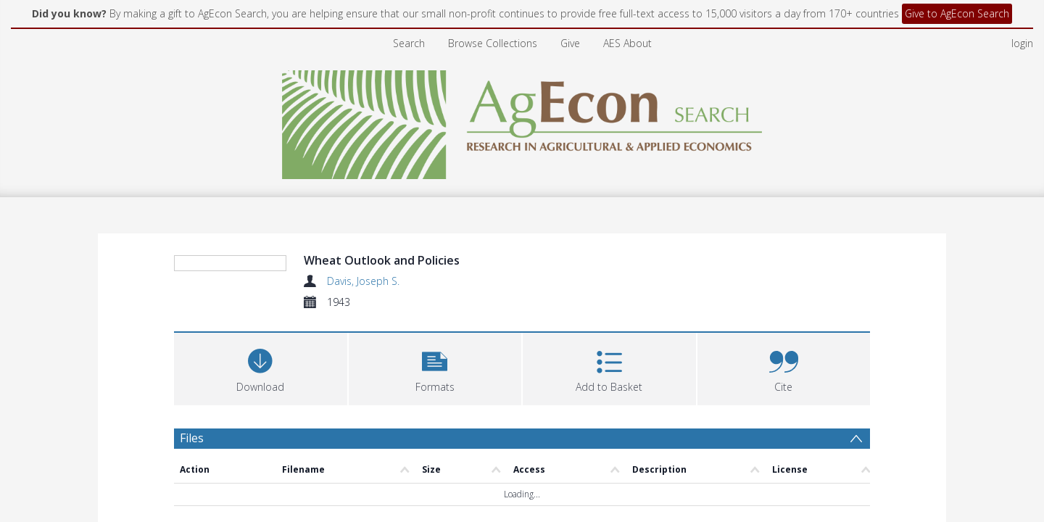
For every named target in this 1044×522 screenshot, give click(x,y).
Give (570, 43)
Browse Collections (492, 43)
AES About (627, 43)
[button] (435, 454)
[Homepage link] (522, 121)
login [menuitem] (1022, 43)
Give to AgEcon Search (957, 13)
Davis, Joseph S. (363, 281)
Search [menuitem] (409, 43)
